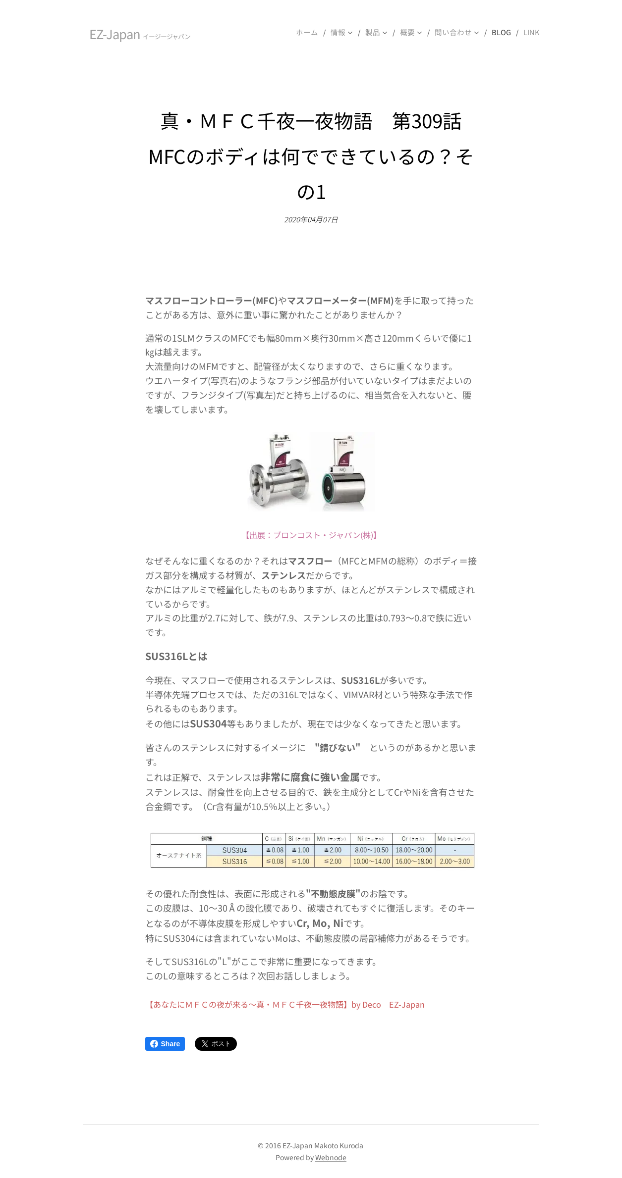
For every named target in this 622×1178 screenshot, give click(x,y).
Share (165, 1044)
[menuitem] (317, 32)
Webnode (330, 1157)
